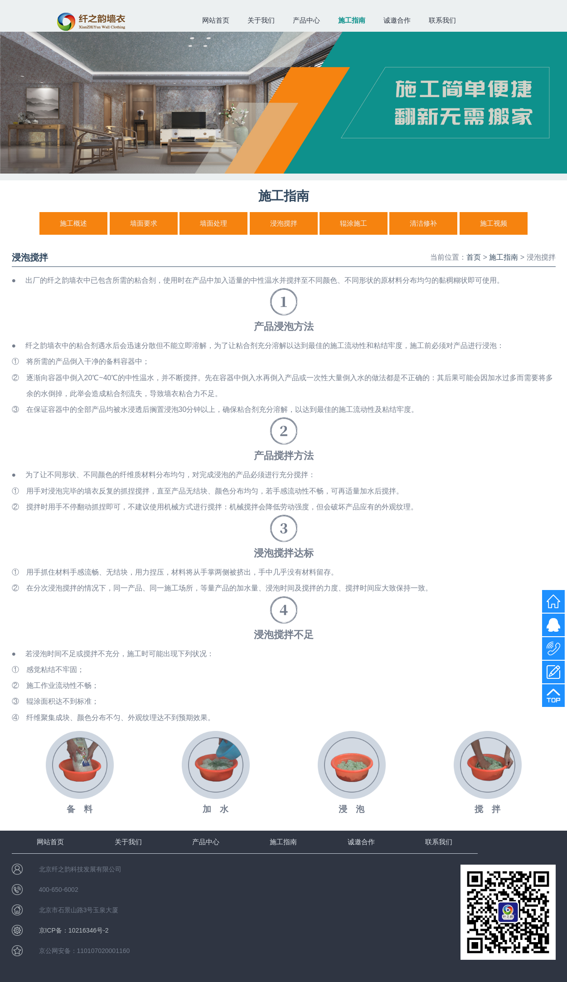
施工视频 (493, 223)
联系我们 (442, 20)
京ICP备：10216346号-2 (74, 930)
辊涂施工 (353, 223)
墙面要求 (143, 223)
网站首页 (215, 20)
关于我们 (261, 20)
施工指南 (351, 20)
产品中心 (306, 20)
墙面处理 (213, 223)
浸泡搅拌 (283, 223)
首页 (473, 257)
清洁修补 (423, 223)
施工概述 (73, 223)
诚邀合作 (397, 20)
